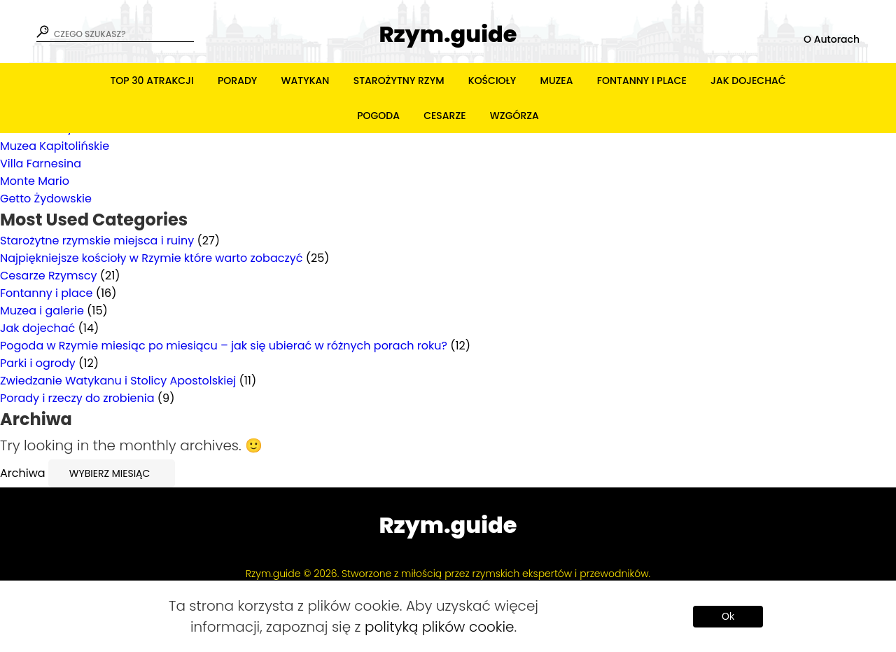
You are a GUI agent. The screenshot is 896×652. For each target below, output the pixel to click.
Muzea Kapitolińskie (54, 146)
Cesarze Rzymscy (48, 276)
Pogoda (378, 116)
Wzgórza (514, 116)
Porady (237, 81)
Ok (728, 616)
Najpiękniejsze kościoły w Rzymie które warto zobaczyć (151, 258)
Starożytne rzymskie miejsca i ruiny (97, 241)
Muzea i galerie (42, 311)
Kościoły (492, 81)
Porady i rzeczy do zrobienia (77, 398)
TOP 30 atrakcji (151, 81)
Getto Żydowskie (46, 198)
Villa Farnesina (40, 163)
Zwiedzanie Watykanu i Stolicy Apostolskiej (118, 381)
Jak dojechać (748, 81)
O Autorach (832, 39)
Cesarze (444, 116)
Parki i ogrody (38, 363)
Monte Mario (34, 181)
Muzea (556, 81)
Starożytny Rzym (399, 81)
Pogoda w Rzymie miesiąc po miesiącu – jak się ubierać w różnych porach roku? (223, 346)
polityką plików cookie (439, 627)
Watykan (305, 81)
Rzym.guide (448, 34)
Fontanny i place (642, 81)
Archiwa (23, 473)
